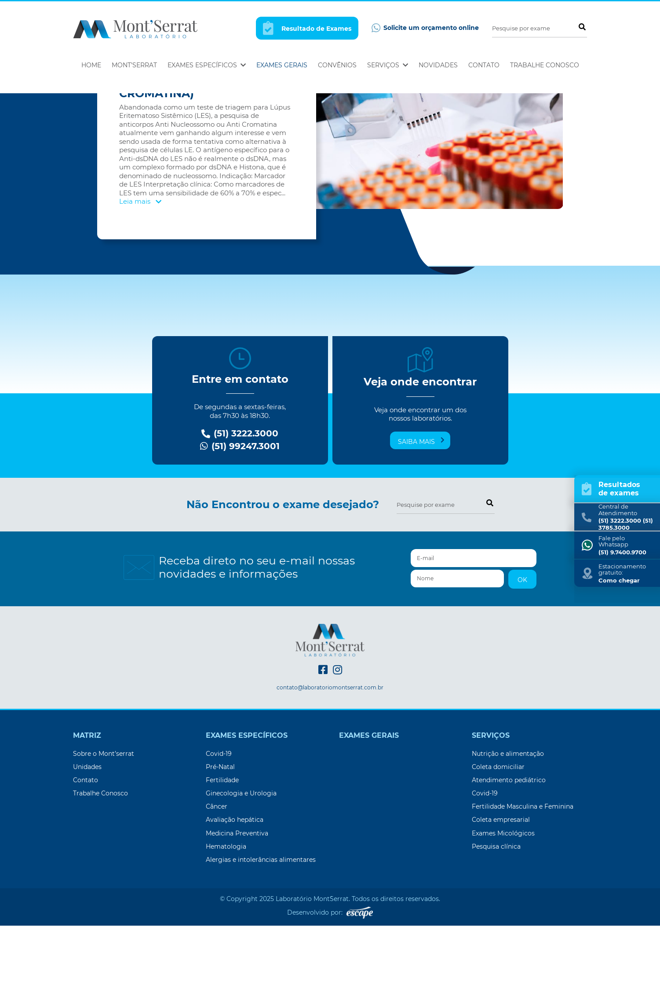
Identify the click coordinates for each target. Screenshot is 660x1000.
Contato (484, 65)
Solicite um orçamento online (425, 28)
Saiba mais (421, 515)
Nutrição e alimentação (508, 828)
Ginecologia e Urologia (241, 868)
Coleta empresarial (501, 894)
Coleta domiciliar (498, 841)
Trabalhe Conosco (544, 65)
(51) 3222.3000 (239, 508)
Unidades (87, 841)
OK (522, 654)
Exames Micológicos (503, 908)
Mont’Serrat (134, 65)
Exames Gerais (281, 65)
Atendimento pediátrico (509, 854)
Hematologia (226, 921)
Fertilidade (222, 854)
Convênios (337, 65)
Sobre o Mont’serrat (103, 828)
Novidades (438, 65)
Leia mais (140, 275)
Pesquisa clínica (496, 921)
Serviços (387, 65)
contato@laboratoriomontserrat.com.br (330, 762)
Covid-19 (219, 828)
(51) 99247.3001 (240, 521)
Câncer (216, 881)
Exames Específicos (207, 65)
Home (91, 65)
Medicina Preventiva (237, 908)
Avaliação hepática (234, 894)
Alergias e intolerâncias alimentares (261, 934)
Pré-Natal (220, 841)
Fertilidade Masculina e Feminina (522, 881)
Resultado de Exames (307, 28)
